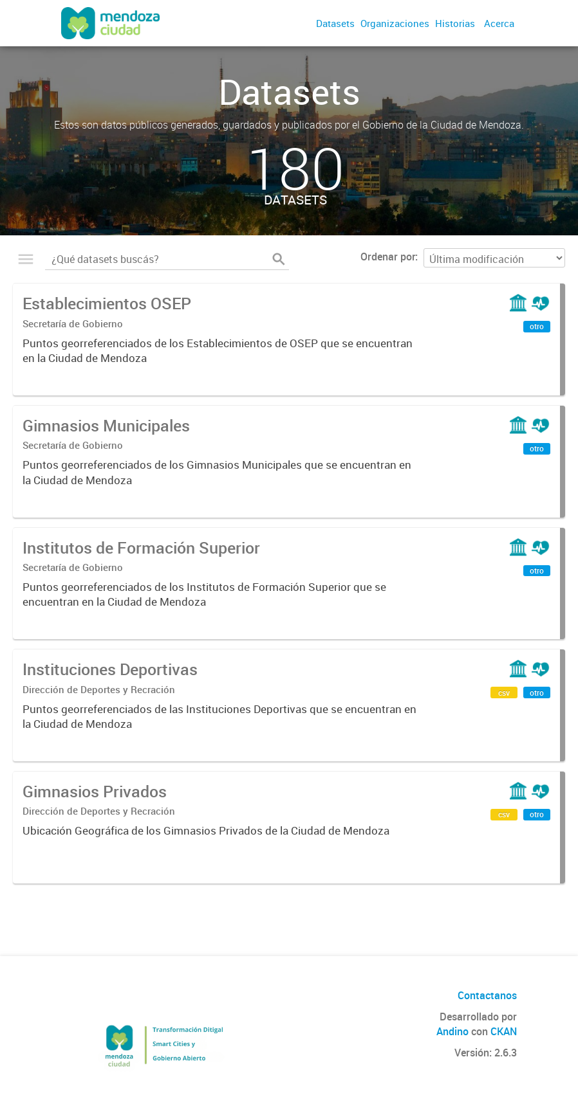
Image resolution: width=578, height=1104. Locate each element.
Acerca (499, 23)
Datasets (335, 23)
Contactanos (487, 995)
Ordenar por (387, 256)
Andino (452, 1031)
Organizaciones (394, 23)
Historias (455, 23)
